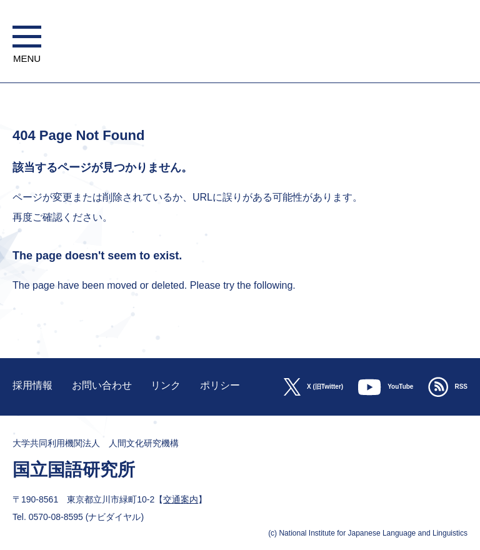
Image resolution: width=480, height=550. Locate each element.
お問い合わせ (102, 385)
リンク (166, 385)
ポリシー (220, 385)
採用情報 (32, 385)
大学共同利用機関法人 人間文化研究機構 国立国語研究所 (239, 76)
